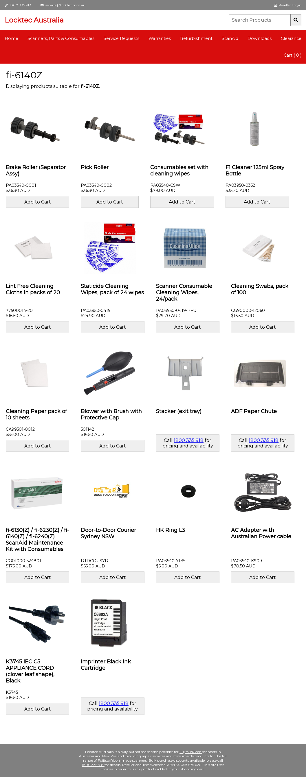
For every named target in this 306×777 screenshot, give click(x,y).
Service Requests (121, 38)
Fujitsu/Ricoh (190, 752)
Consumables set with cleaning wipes (179, 170)
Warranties (160, 38)
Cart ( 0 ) (292, 55)
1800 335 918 (18, 5)
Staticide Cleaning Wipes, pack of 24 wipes (112, 289)
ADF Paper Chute (254, 411)
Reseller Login (287, 5)
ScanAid (230, 38)
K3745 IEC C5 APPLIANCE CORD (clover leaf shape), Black (30, 671)
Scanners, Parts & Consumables (61, 38)
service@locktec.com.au (63, 5)
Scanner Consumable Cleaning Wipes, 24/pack (184, 292)
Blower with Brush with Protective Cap (111, 414)
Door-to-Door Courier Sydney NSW (108, 533)
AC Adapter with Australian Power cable (261, 533)
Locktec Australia (34, 20)
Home (11, 38)
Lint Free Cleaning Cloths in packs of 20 (33, 289)
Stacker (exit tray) (178, 411)
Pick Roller (95, 167)
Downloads (260, 38)
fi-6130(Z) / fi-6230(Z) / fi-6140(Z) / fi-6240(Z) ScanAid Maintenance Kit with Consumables (37, 539)
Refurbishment (196, 38)
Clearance (291, 38)
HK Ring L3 (170, 530)
